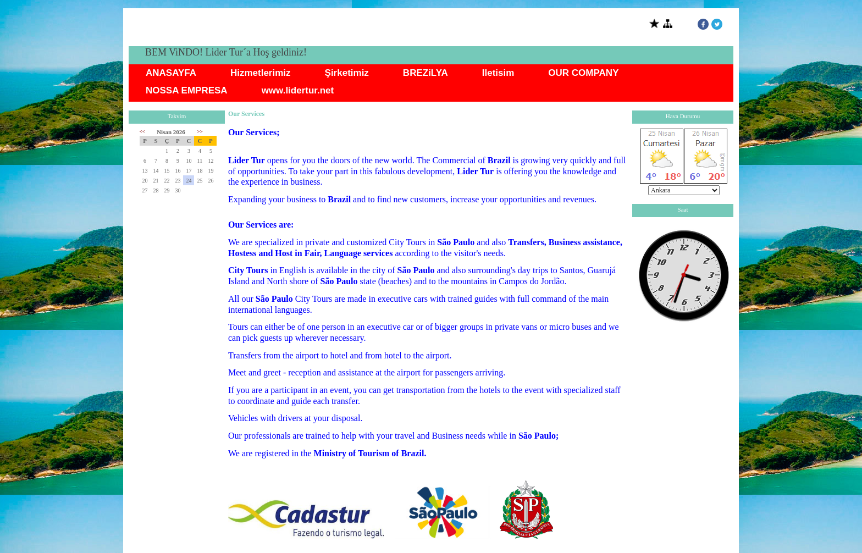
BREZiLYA (425, 73)
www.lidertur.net (298, 90)
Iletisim (498, 73)
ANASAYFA (171, 73)
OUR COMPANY (583, 73)
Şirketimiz (347, 73)
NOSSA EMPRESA (187, 90)
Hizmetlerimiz (260, 73)
